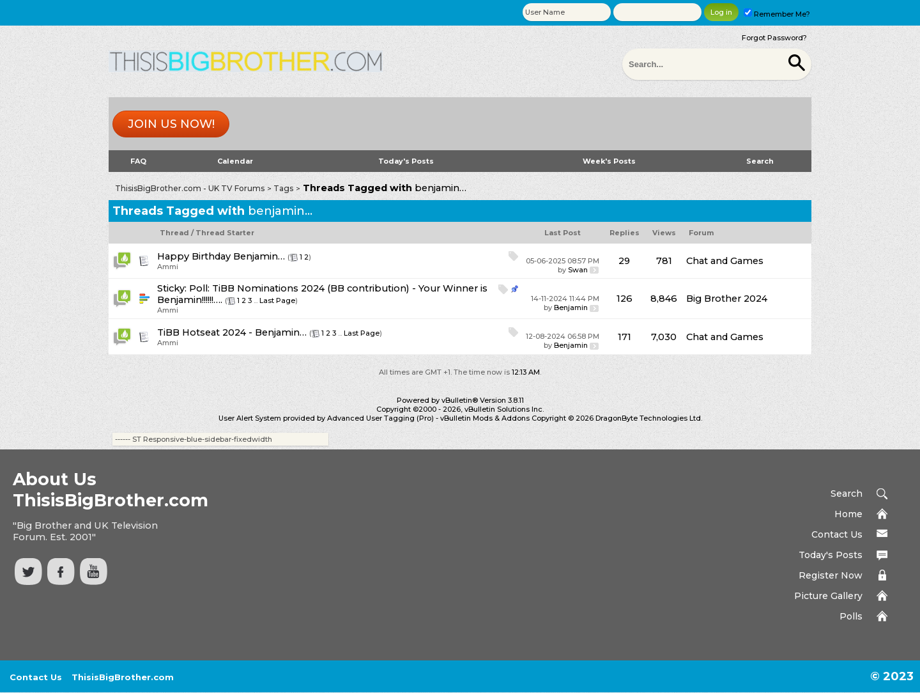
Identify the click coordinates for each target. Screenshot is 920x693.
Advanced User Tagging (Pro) (380, 418)
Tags (283, 188)
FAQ (138, 161)
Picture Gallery (828, 596)
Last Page (277, 300)
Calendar (235, 161)
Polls (850, 616)
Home (848, 514)
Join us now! (171, 124)
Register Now (830, 575)
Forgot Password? (774, 37)
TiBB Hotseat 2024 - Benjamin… (232, 332)
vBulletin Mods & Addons (485, 418)
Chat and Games (724, 261)
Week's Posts (609, 161)
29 (624, 261)
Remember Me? (777, 14)
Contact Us (836, 534)
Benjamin (571, 307)
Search (760, 161)
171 (624, 337)
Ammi (167, 266)
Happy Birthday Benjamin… (221, 256)
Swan (578, 269)
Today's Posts (406, 161)
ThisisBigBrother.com (123, 677)
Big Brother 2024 (726, 298)
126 (624, 298)
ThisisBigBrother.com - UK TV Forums (189, 188)
